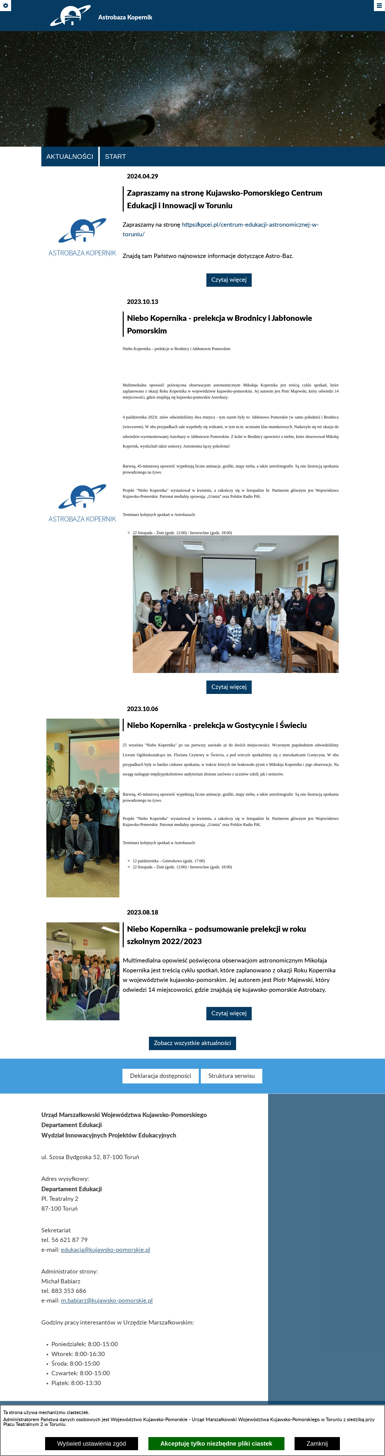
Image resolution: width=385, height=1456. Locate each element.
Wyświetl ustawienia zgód (91, 1443)
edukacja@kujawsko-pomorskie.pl (105, 1255)
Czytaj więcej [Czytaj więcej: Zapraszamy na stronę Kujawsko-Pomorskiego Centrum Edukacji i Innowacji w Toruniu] (229, 280)
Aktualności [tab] (69, 156)
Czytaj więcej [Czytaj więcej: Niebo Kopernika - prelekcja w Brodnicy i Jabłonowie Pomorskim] (229, 687)
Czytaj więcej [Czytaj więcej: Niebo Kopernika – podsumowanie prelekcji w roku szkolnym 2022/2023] (229, 1013)
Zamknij (317, 1443)
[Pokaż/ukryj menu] (379, 6)
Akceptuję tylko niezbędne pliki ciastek (216, 1443)
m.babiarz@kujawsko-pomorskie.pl (107, 1306)
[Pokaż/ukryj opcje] (6, 6)
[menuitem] (160, 1081)
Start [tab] (115, 156)
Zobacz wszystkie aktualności (192, 1043)
